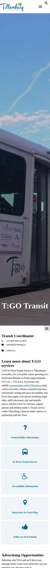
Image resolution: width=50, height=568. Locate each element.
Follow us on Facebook (25, 537)
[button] (25, 329)
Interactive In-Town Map (25, 512)
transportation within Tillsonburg (25, 385)
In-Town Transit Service (25, 462)
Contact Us (10, 350)
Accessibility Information (25, 486)
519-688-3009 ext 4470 (16, 341)
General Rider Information (25, 437)
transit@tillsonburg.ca (15, 344)
